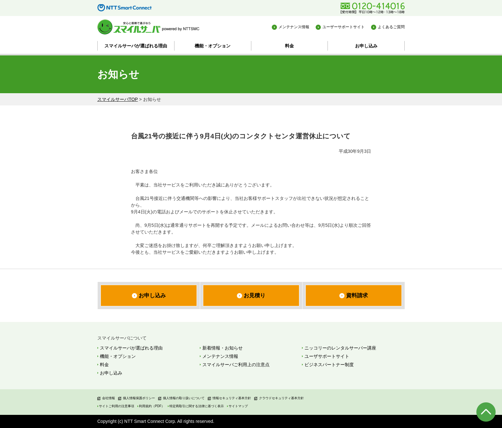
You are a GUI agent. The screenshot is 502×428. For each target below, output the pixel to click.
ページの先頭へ (486, 412)
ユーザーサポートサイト (343, 27)
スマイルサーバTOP (117, 99)
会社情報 (108, 398)
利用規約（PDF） (152, 406)
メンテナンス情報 (294, 27)
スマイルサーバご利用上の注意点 (236, 364)
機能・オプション (213, 45)
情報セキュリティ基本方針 (232, 398)
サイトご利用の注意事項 (116, 406)
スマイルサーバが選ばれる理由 (135, 45)
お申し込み (366, 45)
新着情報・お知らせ (222, 347)
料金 (289, 45)
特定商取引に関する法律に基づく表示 (196, 406)
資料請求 (357, 295)
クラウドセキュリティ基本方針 (281, 398)
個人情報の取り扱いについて (184, 398)
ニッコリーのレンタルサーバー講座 (340, 347)
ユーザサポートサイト (326, 356)
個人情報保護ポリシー (139, 398)
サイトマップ (238, 406)
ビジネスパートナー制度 (329, 364)
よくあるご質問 (391, 27)
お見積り (254, 295)
